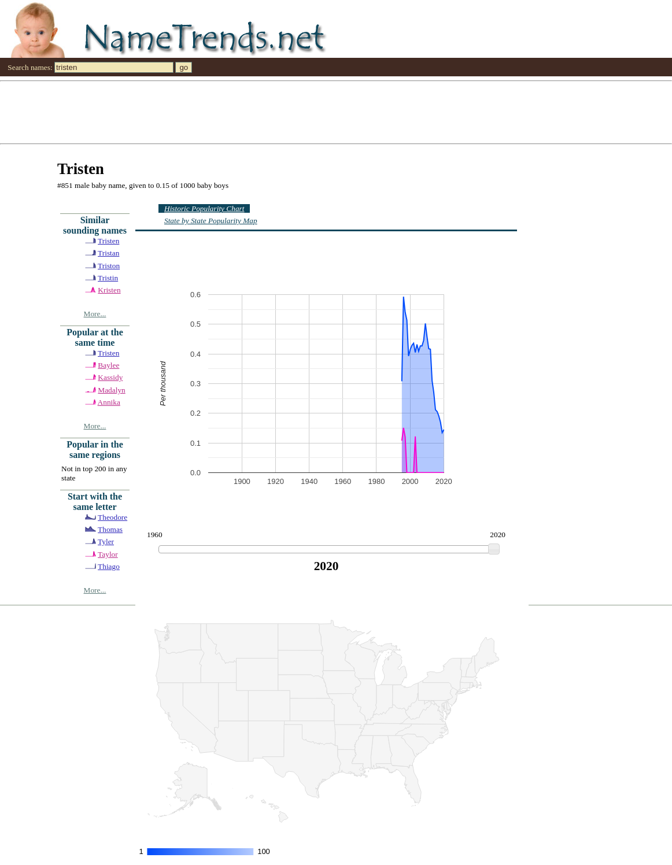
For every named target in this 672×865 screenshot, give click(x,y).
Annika (109, 402)
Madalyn (111, 390)
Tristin (108, 277)
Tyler (106, 541)
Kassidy (110, 377)
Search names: (30, 67)
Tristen (108, 240)
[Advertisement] (336, 112)
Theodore (112, 517)
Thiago (109, 566)
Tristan (108, 253)
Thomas (110, 529)
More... (95, 313)
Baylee (108, 365)
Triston (109, 265)
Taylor (108, 554)
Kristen (109, 290)
